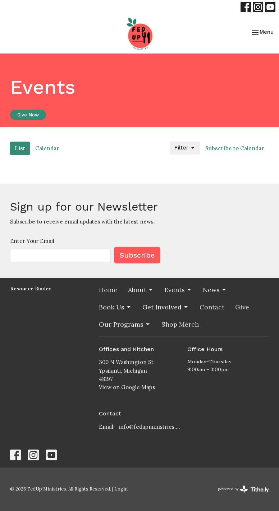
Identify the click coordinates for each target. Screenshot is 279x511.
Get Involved (165, 307)
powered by (243, 489)
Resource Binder (30, 288)
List (20, 148)
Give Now (28, 115)
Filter (185, 148)
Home (108, 290)
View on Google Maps (127, 387)
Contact (212, 307)
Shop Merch (180, 324)
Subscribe (137, 255)
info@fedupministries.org (149, 426)
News (215, 290)
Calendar (47, 148)
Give (242, 307)
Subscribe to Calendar (234, 148)
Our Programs (125, 324)
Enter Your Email (32, 241)
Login (121, 489)
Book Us (115, 307)
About (141, 290)
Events (178, 290)
